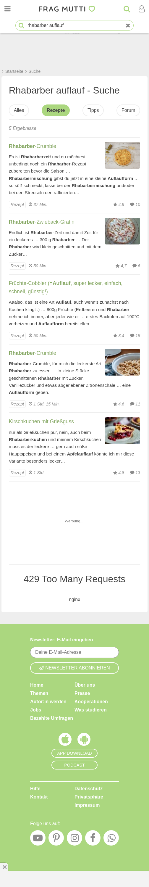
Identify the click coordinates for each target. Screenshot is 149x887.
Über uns (84, 684)
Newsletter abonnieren (74, 667)
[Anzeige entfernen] (4, 867)
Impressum (87, 804)
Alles (19, 110)
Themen (39, 693)
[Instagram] (74, 839)
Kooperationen (91, 701)
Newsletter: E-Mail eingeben (61, 639)
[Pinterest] (56, 839)
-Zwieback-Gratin (41, 222)
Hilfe (35, 788)
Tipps (93, 110)
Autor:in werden (48, 701)
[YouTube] (38, 839)
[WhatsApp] (111, 839)
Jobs (35, 709)
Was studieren (90, 709)
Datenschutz (88, 788)
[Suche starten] (21, 25)
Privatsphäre (88, 796)
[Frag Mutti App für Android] (83, 740)
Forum (128, 110)
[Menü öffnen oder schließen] (7, 9)
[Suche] (126, 9)
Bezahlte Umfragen (51, 717)
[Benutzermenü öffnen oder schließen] (141, 9)
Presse (82, 693)
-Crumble (32, 146)
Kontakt (39, 796)
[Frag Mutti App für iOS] (65, 740)
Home (36, 684)
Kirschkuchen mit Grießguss (41, 421)
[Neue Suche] (128, 25)
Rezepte (56, 110)
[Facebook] (93, 839)
